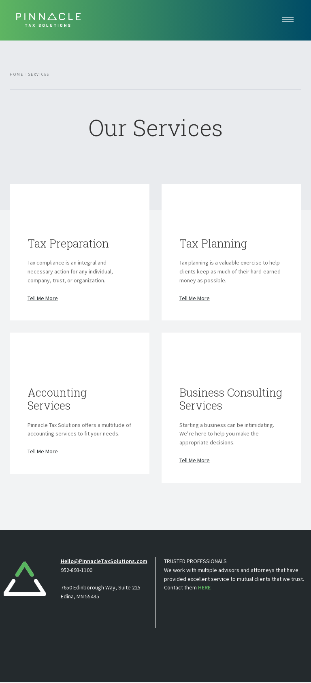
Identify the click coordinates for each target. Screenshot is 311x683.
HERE (204, 588)
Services (38, 74)
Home (16, 74)
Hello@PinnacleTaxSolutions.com (104, 562)
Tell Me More (43, 298)
